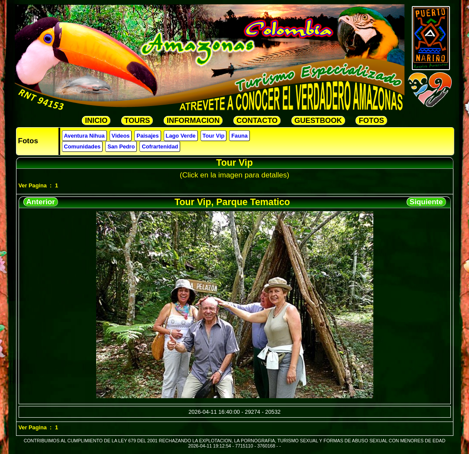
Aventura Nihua (84, 135)
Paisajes (147, 135)
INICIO (96, 120)
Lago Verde (181, 135)
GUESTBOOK (318, 120)
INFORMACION (193, 120)
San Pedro (121, 146)
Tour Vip (214, 135)
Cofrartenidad (160, 146)
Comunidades (82, 146)
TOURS (137, 120)
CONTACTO (257, 120)
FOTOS (371, 120)
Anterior (40, 202)
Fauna (239, 135)
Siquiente (426, 202)
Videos (121, 135)
